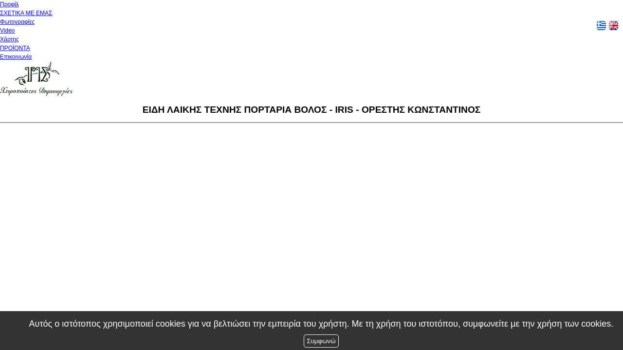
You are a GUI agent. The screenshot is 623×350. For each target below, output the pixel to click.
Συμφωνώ (321, 341)
